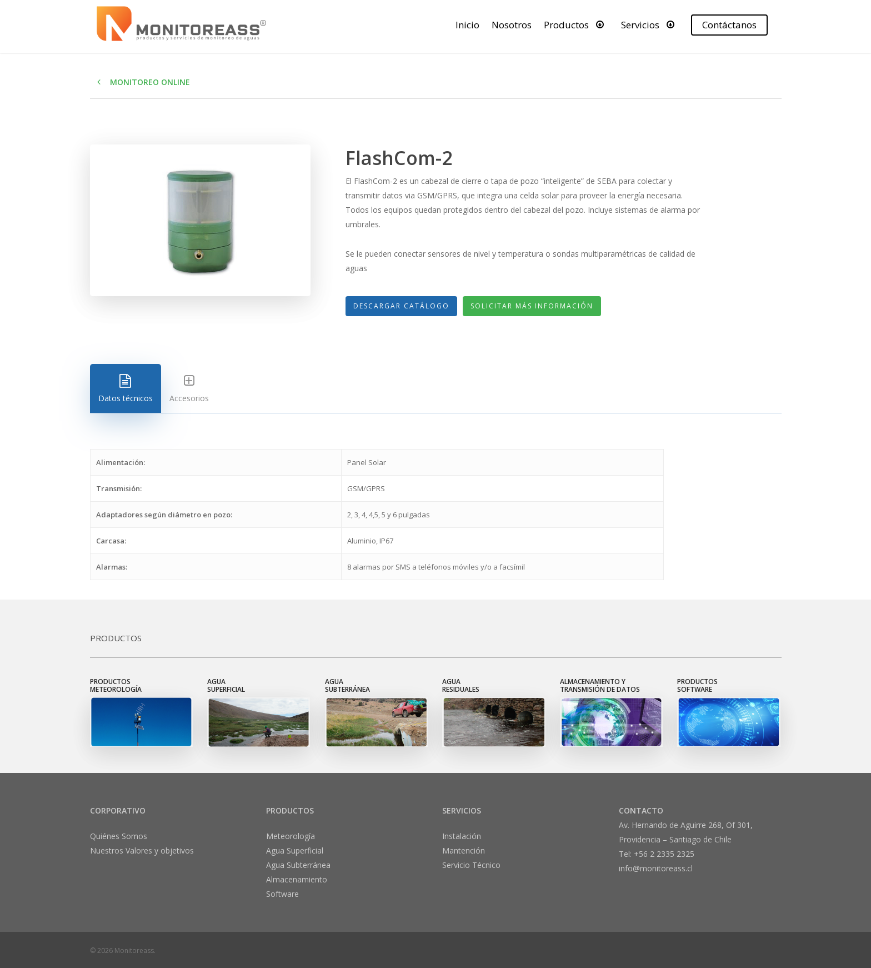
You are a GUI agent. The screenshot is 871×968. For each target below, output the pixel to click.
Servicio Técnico (471, 865)
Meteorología (290, 836)
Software (282, 894)
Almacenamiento (296, 879)
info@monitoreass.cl (656, 868)
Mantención (463, 850)
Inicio (467, 24)
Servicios (650, 24)
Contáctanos (729, 24)
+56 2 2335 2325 (664, 854)
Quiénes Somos (118, 836)
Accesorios (189, 388)
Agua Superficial (294, 850)
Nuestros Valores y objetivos (142, 850)
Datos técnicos (125, 388)
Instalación (461, 836)
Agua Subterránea (298, 865)
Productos (576, 24)
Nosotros (512, 24)
